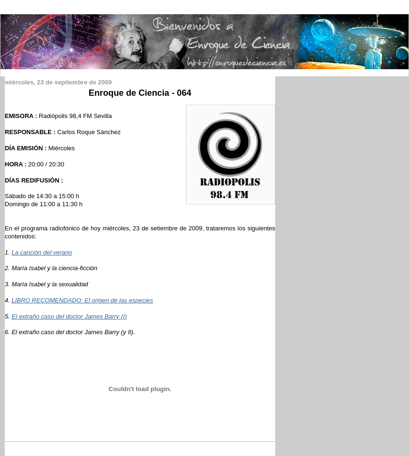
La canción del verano (41, 252)
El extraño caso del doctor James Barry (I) (69, 316)
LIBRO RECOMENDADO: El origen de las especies (82, 300)
